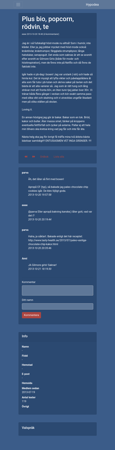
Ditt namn (27, 300)
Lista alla (59, 156)
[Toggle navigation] (18, 4)
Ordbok (44, 156)
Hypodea (92, 5)
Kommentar (29, 282)
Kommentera (31, 315)
